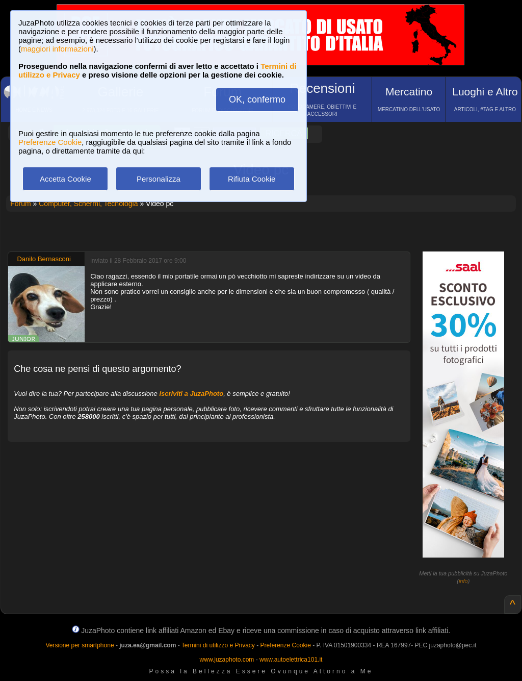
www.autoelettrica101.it (290, 659)
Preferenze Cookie (50, 142)
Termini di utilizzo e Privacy (218, 645)
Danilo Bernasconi (44, 259)
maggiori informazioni (57, 48)
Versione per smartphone (79, 645)
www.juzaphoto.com (227, 659)
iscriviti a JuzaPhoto (191, 393)
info (463, 581)
